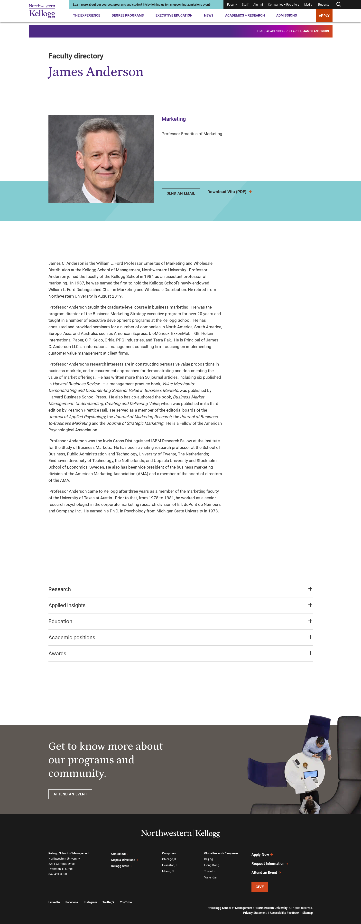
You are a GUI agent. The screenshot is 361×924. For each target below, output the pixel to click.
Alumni (258, 4)
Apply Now (262, 853)
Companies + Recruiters (283, 4)
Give (260, 881)
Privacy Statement (255, 907)
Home (260, 28)
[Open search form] (338, 4)
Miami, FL (168, 869)
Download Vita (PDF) (229, 191)
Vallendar (210, 874)
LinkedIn (54, 896)
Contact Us (120, 853)
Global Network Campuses (221, 853)
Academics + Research (245, 15)
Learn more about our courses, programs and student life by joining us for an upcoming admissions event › (142, 4)
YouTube (126, 896)
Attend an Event (266, 868)
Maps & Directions (125, 858)
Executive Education (174, 15)
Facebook (71, 896)
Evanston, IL (170, 864)
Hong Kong (211, 864)
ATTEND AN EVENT (70, 794)
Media (308, 4)
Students (323, 4)
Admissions (286, 15)
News (208, 15)
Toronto (209, 869)
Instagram (90, 896)
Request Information (270, 860)
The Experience (86, 15)
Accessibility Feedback (284, 907)
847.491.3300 (57, 874)
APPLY (324, 16)
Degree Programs (128, 15)
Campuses (169, 853)
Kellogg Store (121, 864)
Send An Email (181, 193)
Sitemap (307, 907)
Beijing (208, 858)
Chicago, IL (169, 858)
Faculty (232, 4)
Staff (245, 4)
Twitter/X (108, 896)
